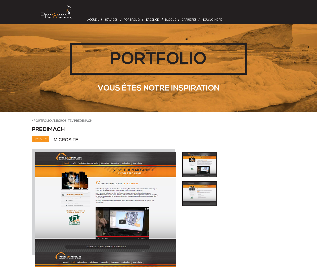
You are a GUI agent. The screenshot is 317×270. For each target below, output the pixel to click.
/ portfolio (42, 120)
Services (111, 19)
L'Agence (152, 19)
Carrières (189, 19)
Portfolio (132, 19)
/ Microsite (62, 120)
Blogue (170, 19)
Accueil (93, 19)
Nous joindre (212, 19)
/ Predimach (82, 120)
